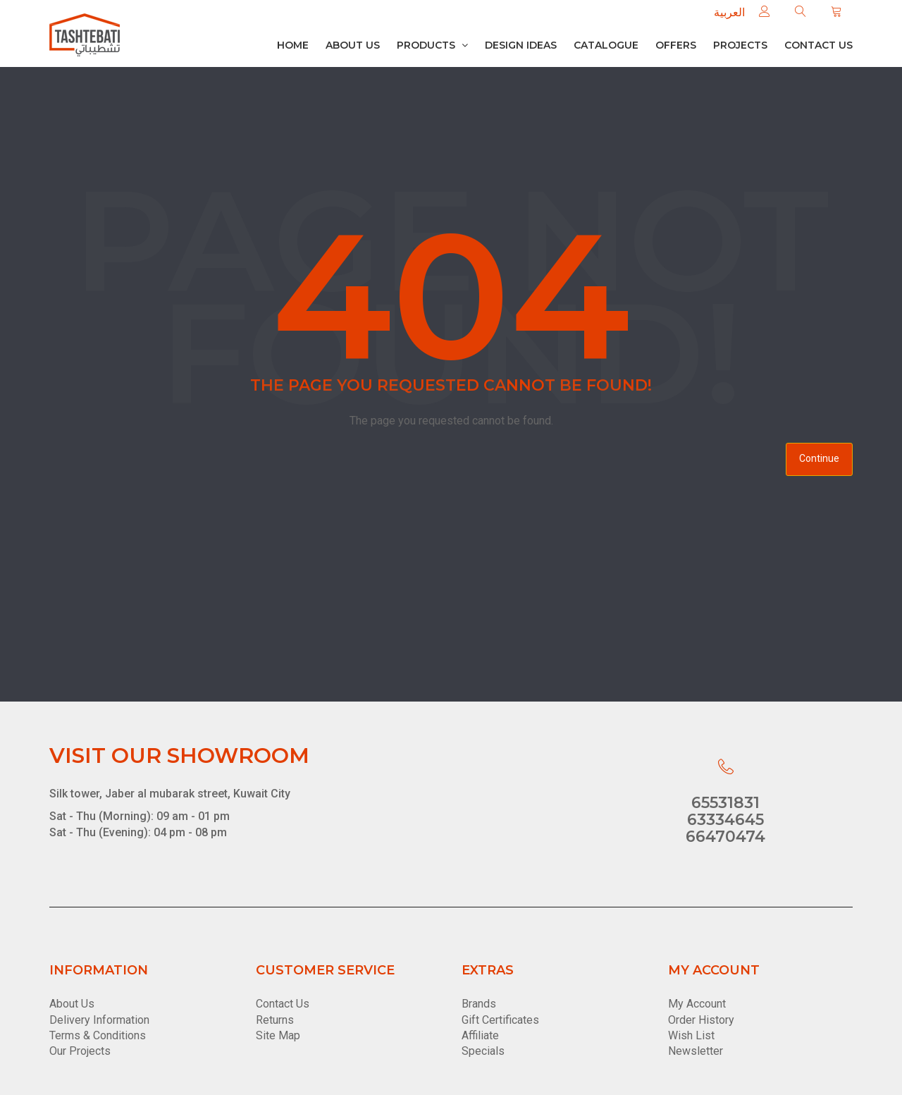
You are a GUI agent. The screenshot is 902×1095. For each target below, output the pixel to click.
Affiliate (480, 1035)
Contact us (818, 45)
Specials (483, 1051)
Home (293, 45)
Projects (740, 45)
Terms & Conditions (97, 1035)
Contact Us (282, 1003)
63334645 (725, 819)
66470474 (725, 836)
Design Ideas (521, 45)
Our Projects (80, 1051)
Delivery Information (99, 1020)
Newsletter (695, 1051)
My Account (697, 1003)
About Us (353, 45)
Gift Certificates (500, 1020)
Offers (675, 45)
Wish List (691, 1035)
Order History (701, 1020)
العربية (729, 12)
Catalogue (606, 45)
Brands (479, 1003)
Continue (819, 458)
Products (432, 45)
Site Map (278, 1035)
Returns (275, 1020)
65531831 (725, 802)
